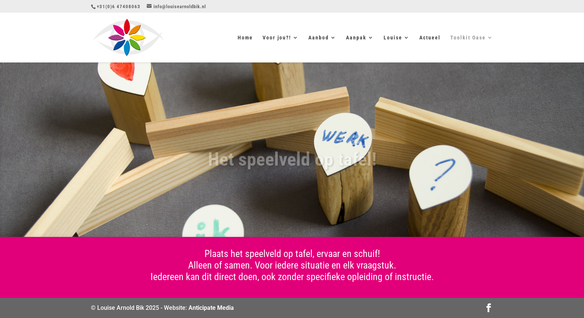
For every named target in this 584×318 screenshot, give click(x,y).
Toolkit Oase (468, 38)
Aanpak (356, 38)
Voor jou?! (277, 38)
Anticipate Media (211, 307)
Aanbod (318, 38)
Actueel (430, 38)
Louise (393, 38)
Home (245, 38)
